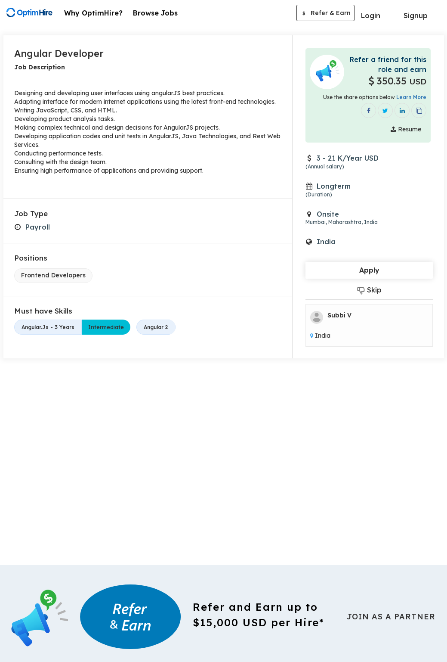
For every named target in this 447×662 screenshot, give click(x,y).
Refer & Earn (325, 14)
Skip (369, 290)
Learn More (411, 97)
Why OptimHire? (93, 13)
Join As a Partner (391, 617)
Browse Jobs (155, 13)
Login (370, 15)
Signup (416, 15)
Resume (406, 130)
